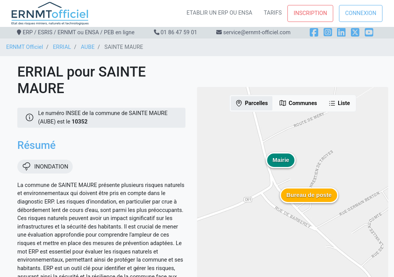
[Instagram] (328, 32)
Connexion (360, 13)
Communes (298, 103)
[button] (309, 201)
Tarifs (273, 13)
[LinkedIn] (341, 32)
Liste (339, 103)
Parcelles (251, 103)
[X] (355, 32)
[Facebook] (314, 32)
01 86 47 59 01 (178, 32)
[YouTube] (369, 32)
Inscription (310, 13)
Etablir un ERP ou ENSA (219, 13)
